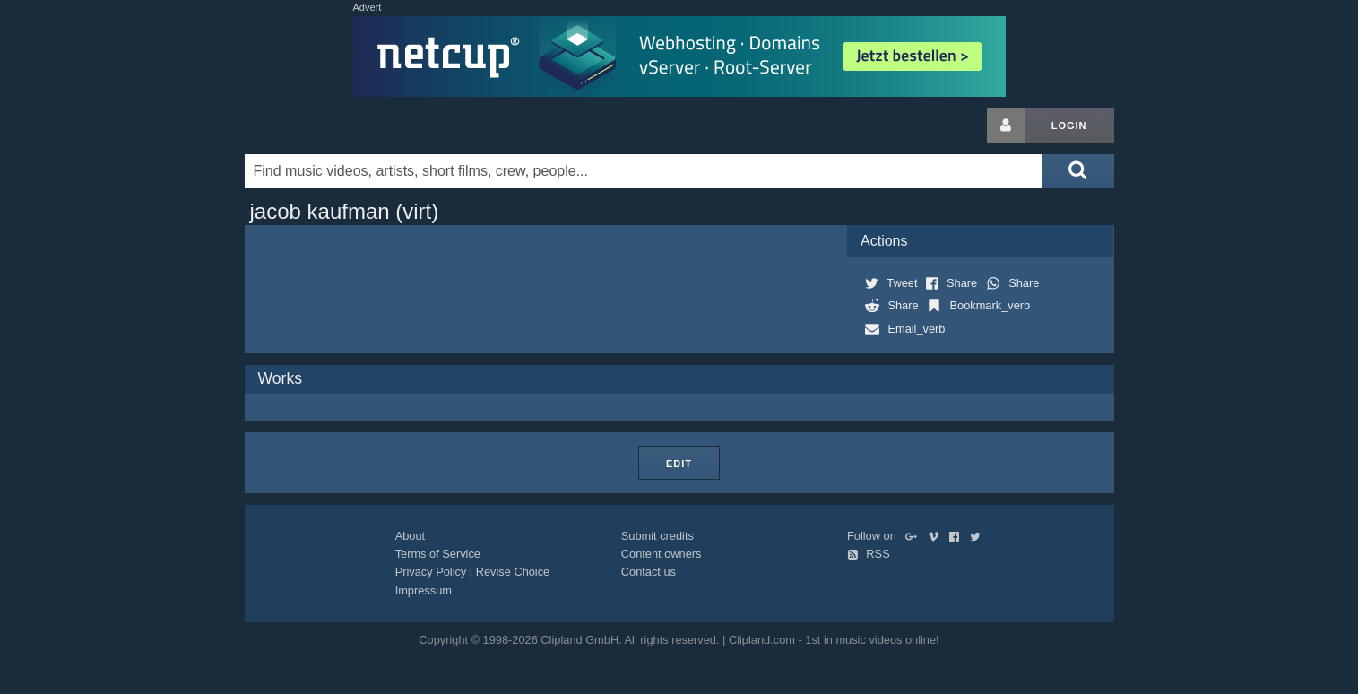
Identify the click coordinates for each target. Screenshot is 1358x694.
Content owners (661, 553)
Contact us (648, 571)
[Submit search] (1077, 171)
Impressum (423, 590)
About (410, 535)
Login (1069, 125)
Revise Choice (513, 571)
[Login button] (1006, 125)
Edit (679, 463)
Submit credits (657, 535)
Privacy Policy (431, 571)
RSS (868, 553)
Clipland (339, 125)
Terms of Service (437, 553)
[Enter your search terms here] (643, 171)
